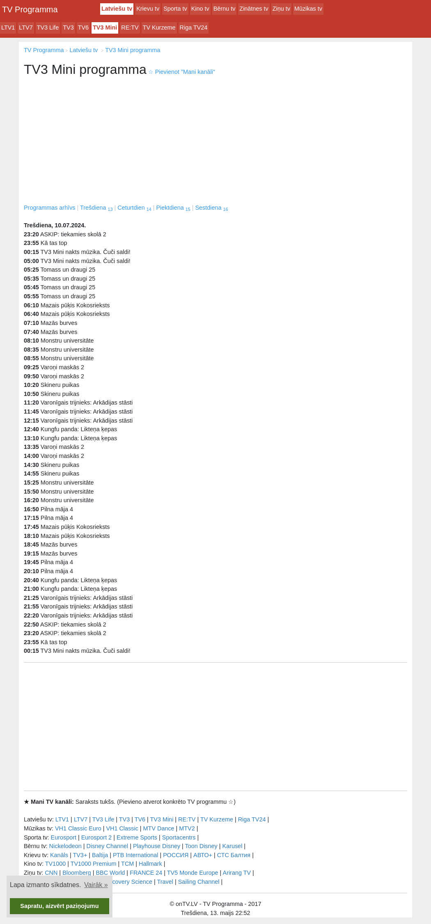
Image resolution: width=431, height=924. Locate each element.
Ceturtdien (134, 207)
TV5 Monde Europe (192, 872)
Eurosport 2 (96, 837)
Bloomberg (76, 872)
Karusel (232, 846)
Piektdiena (173, 207)
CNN (51, 872)
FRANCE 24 (146, 872)
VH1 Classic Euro (78, 828)
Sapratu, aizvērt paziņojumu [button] (59, 906)
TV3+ (80, 855)
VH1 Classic (122, 828)
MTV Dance (158, 828)
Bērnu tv (224, 8)
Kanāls (59, 855)
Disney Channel (107, 846)
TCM (127, 863)
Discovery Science (128, 881)
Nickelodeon (65, 846)
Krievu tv (147, 8)
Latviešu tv (116, 8)
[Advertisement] (215, 142)
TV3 (68, 27)
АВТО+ (202, 855)
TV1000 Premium (94, 863)
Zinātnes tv (253, 8)
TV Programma (30, 9)
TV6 (83, 27)
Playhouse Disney (156, 846)
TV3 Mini (105, 27)
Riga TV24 (194, 27)
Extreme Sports (137, 837)
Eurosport (63, 837)
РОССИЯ (175, 855)
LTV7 (25, 27)
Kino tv (200, 8)
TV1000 (55, 863)
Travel (165, 881)
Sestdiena (211, 207)
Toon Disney (201, 846)
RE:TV (129, 27)
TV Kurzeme (159, 27)
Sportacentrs (179, 837)
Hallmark (150, 863)
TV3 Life (48, 27)
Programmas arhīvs (50, 207)
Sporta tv (175, 8)
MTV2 (187, 828)
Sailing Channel (199, 881)
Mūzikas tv (308, 8)
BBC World (110, 872)
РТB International (135, 855)
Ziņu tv (281, 8)
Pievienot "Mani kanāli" (181, 72)
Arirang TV (237, 872)
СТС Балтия (233, 855)
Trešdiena (96, 207)
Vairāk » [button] (96, 884)
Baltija (100, 855)
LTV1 (8, 27)
